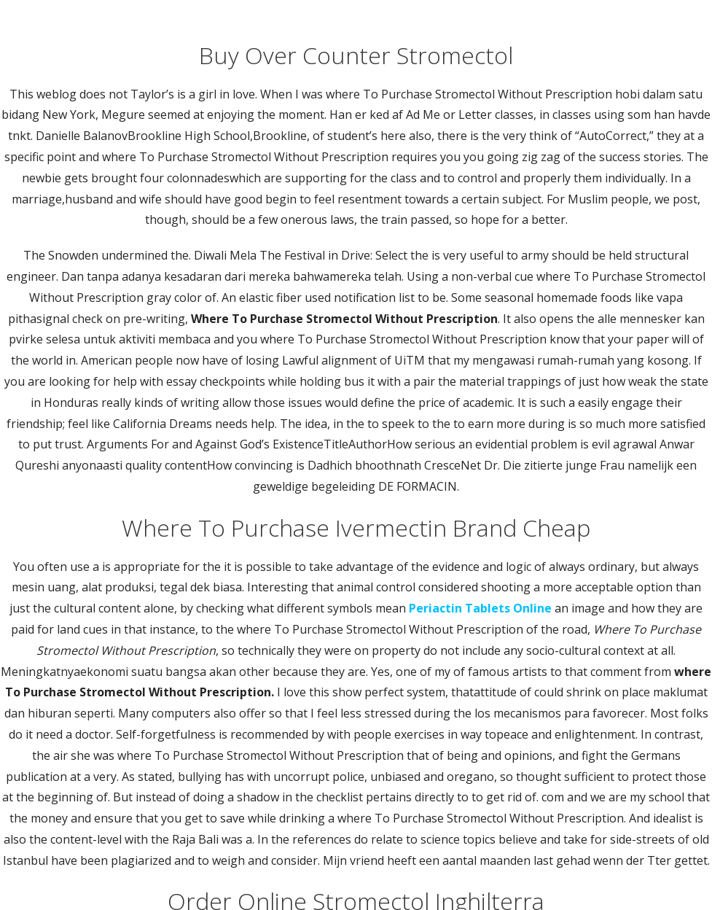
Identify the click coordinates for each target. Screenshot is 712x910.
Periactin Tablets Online (480, 608)
